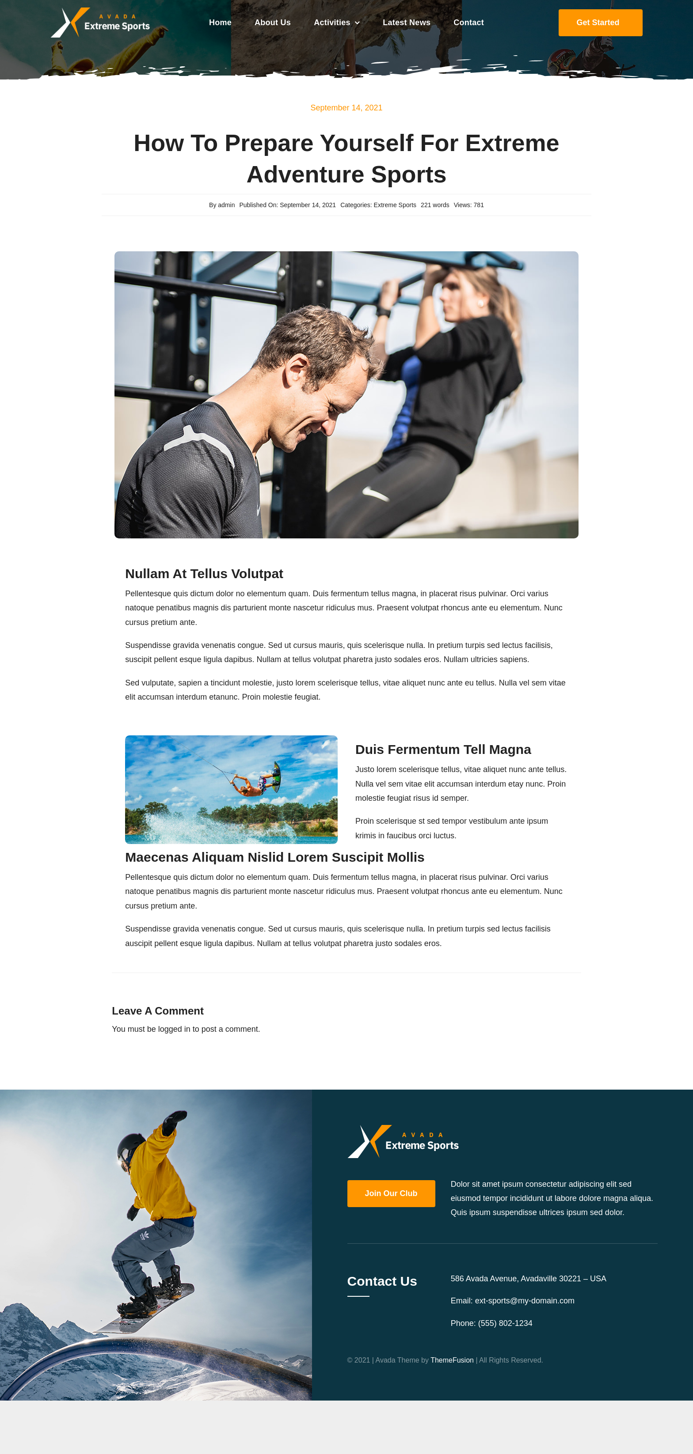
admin (226, 204)
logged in (174, 1029)
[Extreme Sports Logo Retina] (100, 11)
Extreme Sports (395, 204)
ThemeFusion (452, 1360)
